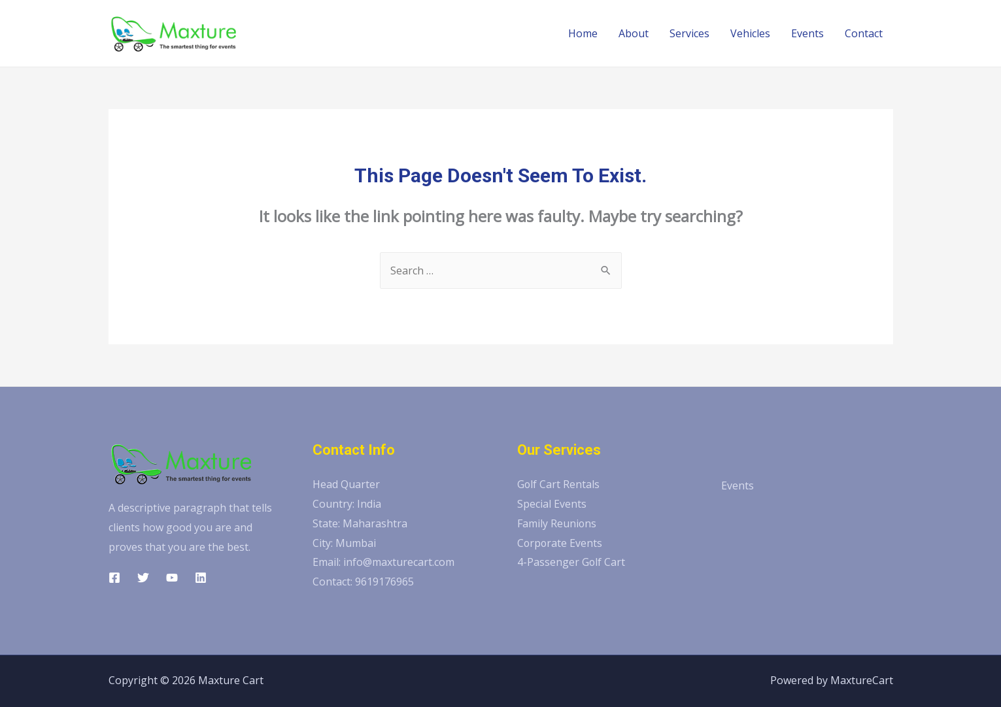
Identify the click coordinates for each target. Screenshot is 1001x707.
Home (583, 33)
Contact (864, 33)
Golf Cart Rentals (558, 484)
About (634, 33)
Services (689, 33)
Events (807, 33)
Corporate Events (560, 543)
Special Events (551, 504)
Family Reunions (557, 523)
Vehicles (750, 33)
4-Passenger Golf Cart (571, 562)
